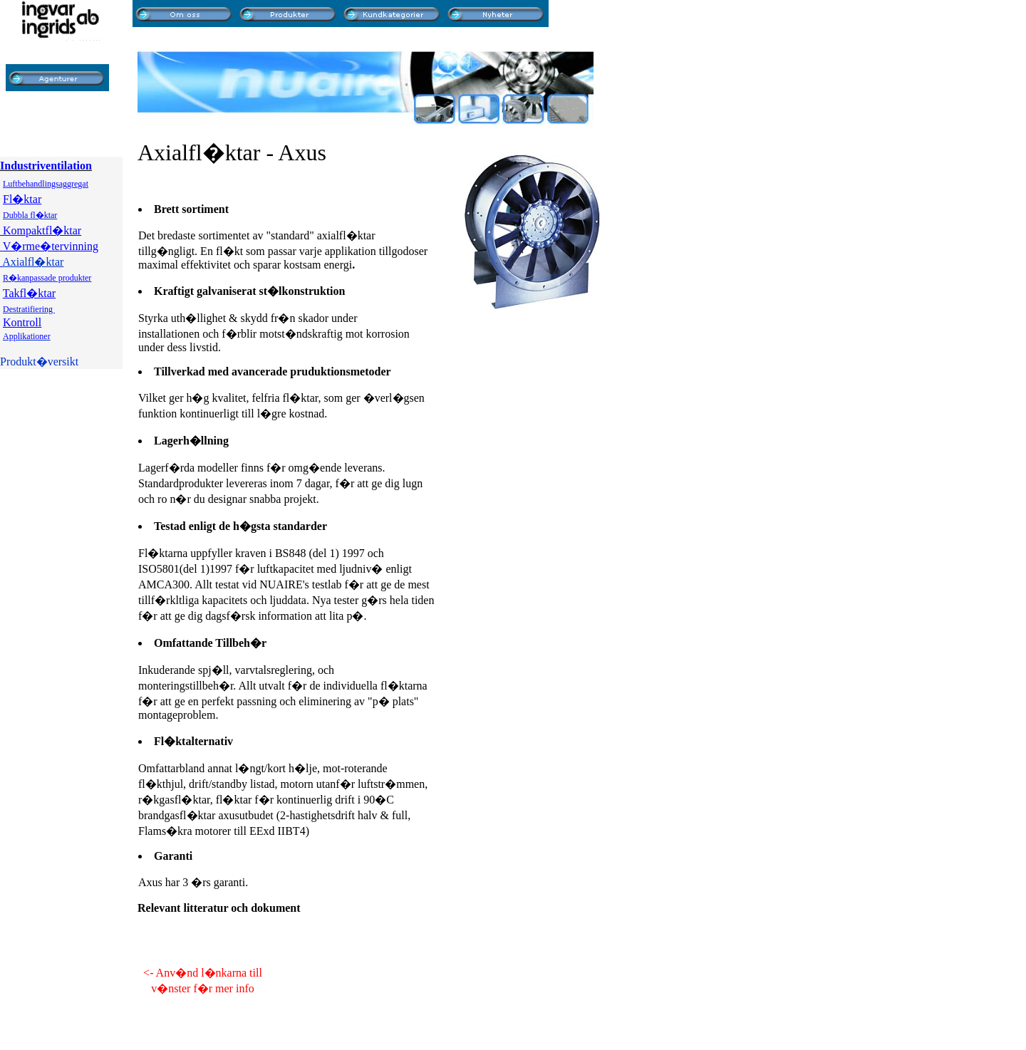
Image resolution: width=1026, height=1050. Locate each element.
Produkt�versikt (39, 361)
